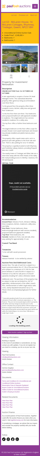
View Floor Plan (7, 400)
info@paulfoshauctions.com (11, 357)
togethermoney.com (17, 420)
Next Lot (33, 15)
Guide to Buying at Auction (11, 392)
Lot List (14, 15)
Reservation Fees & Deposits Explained (15, 385)
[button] (17, 62)
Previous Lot (23, 15)
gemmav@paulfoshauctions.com (13, 370)
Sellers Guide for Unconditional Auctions (15, 390)
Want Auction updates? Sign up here (20, 332)
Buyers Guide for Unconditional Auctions (15, 387)
